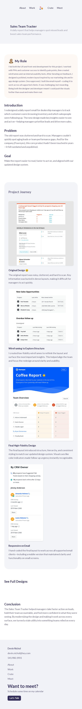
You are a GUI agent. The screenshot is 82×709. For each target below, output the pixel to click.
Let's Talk (14, 698)
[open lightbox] (6, 590)
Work (32, 7)
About (22, 7)
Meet (60, 7)
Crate (50, 7)
